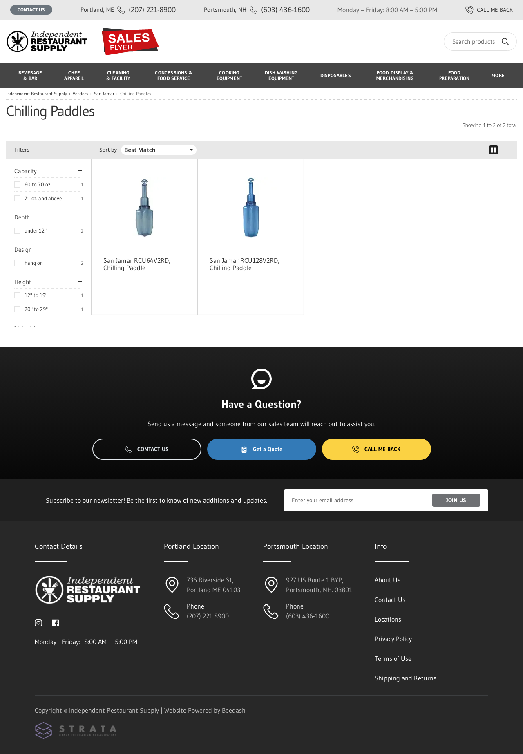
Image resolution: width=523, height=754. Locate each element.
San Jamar (104, 93)
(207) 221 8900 (208, 616)
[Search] (480, 41)
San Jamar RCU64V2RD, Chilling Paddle (136, 264)
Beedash (234, 710)
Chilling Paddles (135, 93)
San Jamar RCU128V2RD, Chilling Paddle (244, 264)
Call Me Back (376, 449)
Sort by (108, 150)
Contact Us (31, 10)
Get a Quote (261, 449)
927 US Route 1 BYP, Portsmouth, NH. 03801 (319, 585)
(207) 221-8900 (128, 9)
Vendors (80, 93)
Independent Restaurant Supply (36, 93)
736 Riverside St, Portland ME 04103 (213, 585)
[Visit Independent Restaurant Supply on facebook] (55, 622)
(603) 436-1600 (257, 9)
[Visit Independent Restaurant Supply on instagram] (38, 622)
